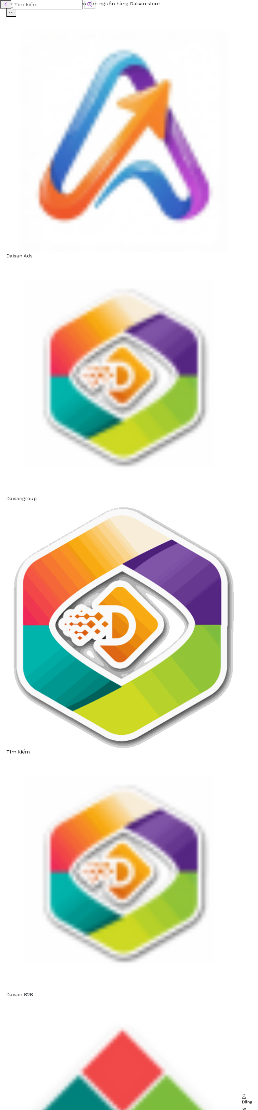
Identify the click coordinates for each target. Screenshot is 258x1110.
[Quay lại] (5, 4)
